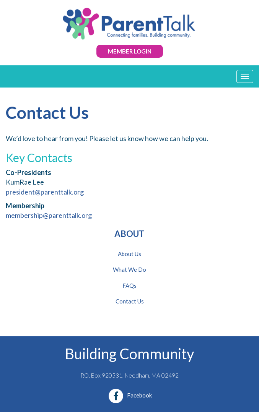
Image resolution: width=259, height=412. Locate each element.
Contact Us (130, 301)
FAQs (129, 285)
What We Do (129, 269)
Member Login (129, 51)
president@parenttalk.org (45, 192)
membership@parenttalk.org (49, 215)
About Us (129, 253)
